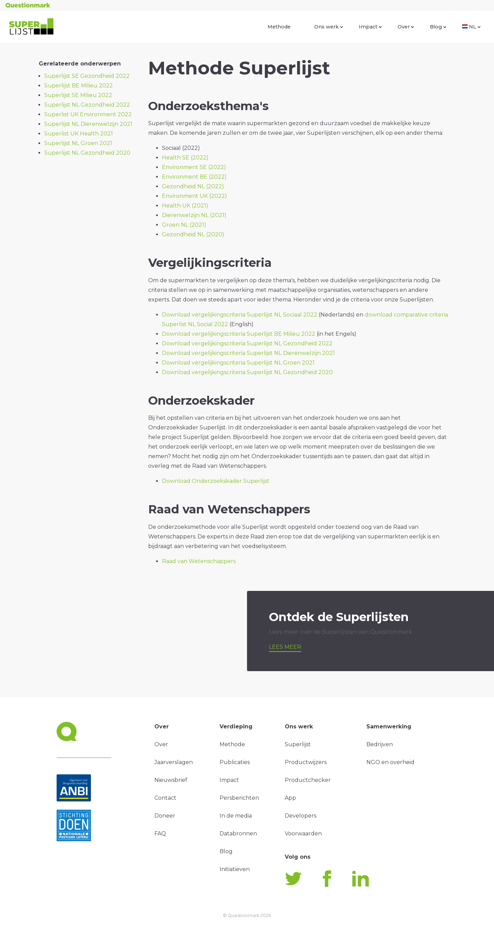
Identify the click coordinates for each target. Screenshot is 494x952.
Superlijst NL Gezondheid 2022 (87, 105)
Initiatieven (235, 869)
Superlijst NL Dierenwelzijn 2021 (88, 124)
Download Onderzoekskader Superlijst (215, 481)
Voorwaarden (303, 833)
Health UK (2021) (185, 205)
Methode (279, 27)
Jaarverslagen (173, 762)
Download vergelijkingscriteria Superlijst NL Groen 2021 (238, 362)
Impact (370, 27)
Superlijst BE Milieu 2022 (78, 85)
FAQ (160, 833)
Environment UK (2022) (194, 196)
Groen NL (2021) (184, 225)
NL (471, 27)
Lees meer (285, 647)
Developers (300, 815)
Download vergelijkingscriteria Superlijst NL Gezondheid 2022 (247, 343)
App (290, 798)
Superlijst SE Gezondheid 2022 (87, 76)
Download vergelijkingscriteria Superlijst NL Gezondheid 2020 (247, 372)
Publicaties (235, 762)
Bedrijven (379, 744)
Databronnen (238, 833)
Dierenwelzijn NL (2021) (194, 215)
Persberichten (239, 798)
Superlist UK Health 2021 (78, 133)
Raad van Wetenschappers (199, 561)
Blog (438, 27)
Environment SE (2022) (194, 167)
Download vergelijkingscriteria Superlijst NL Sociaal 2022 (239, 314)
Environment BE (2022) (194, 177)
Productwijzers (306, 762)
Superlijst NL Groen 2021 (78, 143)
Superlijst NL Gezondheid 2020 (87, 153)
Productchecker (308, 780)
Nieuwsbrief (170, 780)
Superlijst (298, 744)
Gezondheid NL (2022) (193, 186)
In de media (236, 815)
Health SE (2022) (185, 157)
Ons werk (328, 27)
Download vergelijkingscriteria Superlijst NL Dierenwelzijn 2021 (248, 353)
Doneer (164, 815)
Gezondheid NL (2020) (193, 234)
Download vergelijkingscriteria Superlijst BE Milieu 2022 (238, 334)
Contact (165, 798)
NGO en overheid (390, 762)
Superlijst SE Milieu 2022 (78, 95)
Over (406, 27)
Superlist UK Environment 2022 (88, 114)
